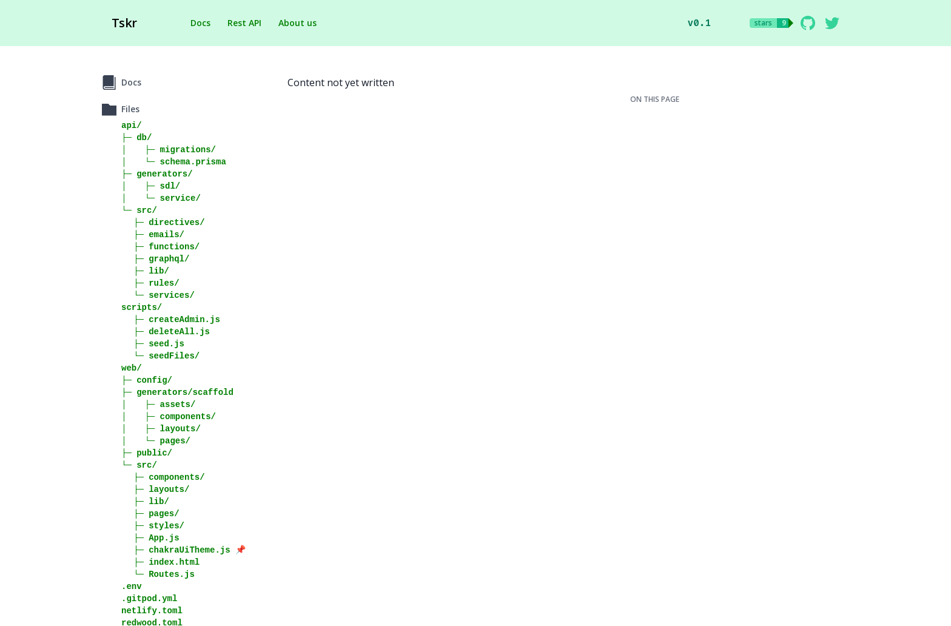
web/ (131, 368)
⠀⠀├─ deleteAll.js (165, 331)
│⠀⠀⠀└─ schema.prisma (173, 161)
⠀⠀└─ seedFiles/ (160, 356)
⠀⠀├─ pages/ (150, 513)
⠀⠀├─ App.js (150, 538)
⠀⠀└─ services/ (158, 295)
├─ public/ (146, 453)
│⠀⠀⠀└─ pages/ (155, 440)
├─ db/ (136, 137)
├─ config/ (146, 380)
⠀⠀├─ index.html (160, 562)
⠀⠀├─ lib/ (145, 271)
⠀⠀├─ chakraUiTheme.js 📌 (183, 550)
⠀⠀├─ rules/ (150, 283)
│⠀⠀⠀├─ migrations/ (168, 149)
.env (131, 586)
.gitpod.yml (149, 598)
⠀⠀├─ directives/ (163, 222)
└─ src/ (139, 210)
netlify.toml (152, 610)
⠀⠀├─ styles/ (152, 525)
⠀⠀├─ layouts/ (155, 489)
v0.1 (699, 22)
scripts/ (141, 307)
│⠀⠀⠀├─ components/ (168, 416)
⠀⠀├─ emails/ (152, 234)
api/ (131, 125)
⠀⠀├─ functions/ (160, 246)
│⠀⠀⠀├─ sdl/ (150, 186)
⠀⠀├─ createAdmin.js (170, 319)
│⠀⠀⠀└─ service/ (161, 198)
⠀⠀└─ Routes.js (158, 574)
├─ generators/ (157, 174)
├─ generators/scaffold (177, 392)
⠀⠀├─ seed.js (152, 343)
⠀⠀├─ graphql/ (155, 258)
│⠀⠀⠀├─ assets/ (158, 404)
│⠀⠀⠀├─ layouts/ (161, 428)
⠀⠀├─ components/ (163, 477)
